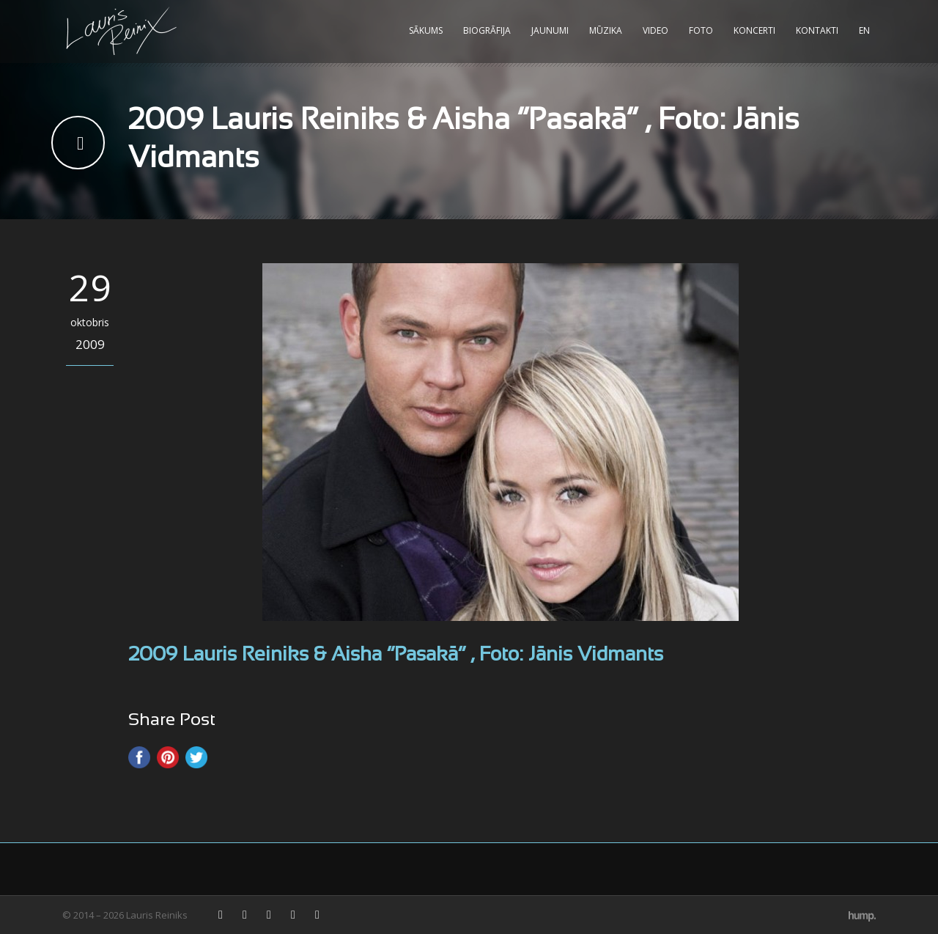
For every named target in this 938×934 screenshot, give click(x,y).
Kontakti (817, 30)
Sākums (426, 30)
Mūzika (605, 30)
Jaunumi (550, 30)
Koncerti (754, 30)
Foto (701, 30)
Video (655, 30)
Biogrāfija (487, 30)
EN (864, 30)
